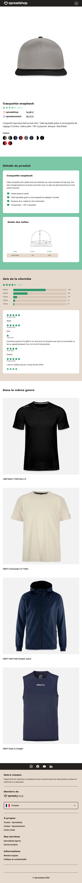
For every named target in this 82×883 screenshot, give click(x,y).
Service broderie (11, 845)
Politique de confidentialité (15, 859)
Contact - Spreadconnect (14, 826)
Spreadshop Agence (12, 841)
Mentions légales (11, 855)
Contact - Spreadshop (13, 822)
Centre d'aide (9, 830)
